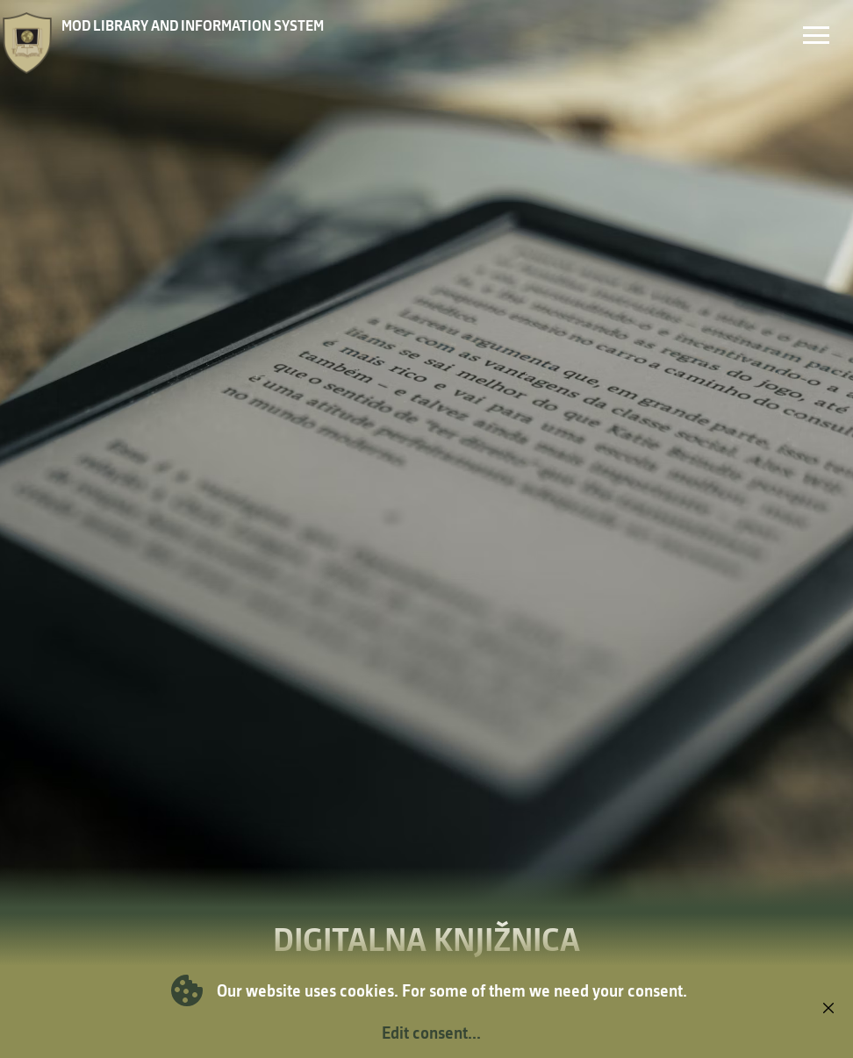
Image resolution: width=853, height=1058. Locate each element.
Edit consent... (431, 1032)
